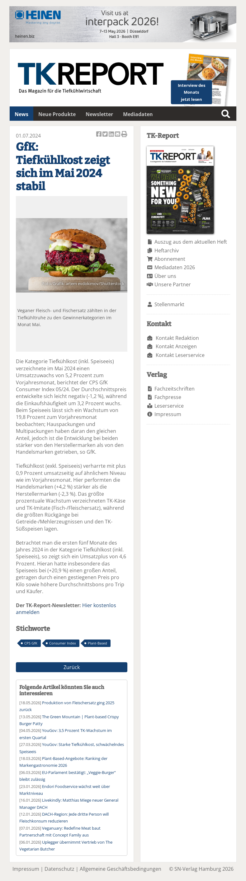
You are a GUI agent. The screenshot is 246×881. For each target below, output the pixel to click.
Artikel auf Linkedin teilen (112, 134)
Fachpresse (167, 397)
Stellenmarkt (169, 304)
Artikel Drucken (124, 134)
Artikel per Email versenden (118, 134)
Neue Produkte (57, 114)
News (21, 114)
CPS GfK (30, 643)
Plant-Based (97, 643)
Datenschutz (59, 868)
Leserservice (169, 405)
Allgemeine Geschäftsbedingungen (120, 868)
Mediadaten (138, 114)
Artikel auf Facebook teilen (99, 134)
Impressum (167, 414)
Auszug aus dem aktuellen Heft (190, 241)
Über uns (165, 276)
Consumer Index (62, 643)
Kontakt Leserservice (180, 355)
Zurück (72, 667)
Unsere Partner (172, 284)
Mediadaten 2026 (174, 267)
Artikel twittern (105, 134)
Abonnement (169, 258)
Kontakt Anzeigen (176, 346)
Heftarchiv (166, 250)
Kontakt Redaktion (177, 338)
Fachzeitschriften (174, 388)
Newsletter (99, 114)
